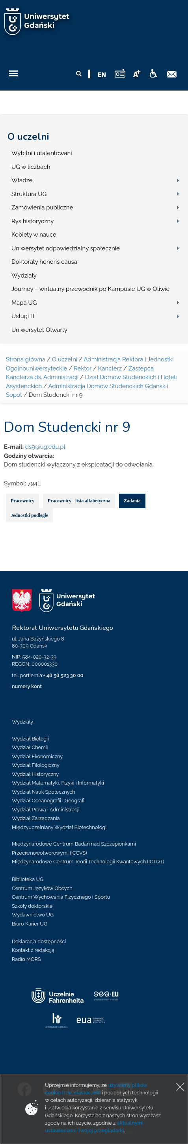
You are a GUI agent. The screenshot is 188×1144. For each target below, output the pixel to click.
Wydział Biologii (30, 739)
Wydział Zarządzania (36, 818)
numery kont (27, 686)
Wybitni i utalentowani (41, 153)
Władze (22, 180)
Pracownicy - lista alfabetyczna (79, 501)
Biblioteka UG (27, 879)
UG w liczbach (30, 166)
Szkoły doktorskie (32, 906)
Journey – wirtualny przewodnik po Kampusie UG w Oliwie (90, 288)
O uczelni (28, 136)
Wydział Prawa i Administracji (46, 810)
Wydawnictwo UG (33, 915)
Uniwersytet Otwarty (39, 329)
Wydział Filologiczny (36, 765)
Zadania (132, 501)
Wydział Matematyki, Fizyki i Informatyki (58, 783)
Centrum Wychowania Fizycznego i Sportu (61, 897)
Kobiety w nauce (33, 234)
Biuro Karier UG (29, 924)
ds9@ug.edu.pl (45, 446)
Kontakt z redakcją (33, 950)
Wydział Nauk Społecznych (43, 792)
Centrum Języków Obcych (42, 888)
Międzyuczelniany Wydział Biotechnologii (60, 827)
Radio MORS (26, 959)
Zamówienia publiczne (42, 207)
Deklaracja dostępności (39, 941)
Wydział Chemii (30, 747)
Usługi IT (23, 316)
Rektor (82, 368)
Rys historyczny (32, 221)
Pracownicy (22, 501)
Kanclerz (110, 368)
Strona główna (25, 359)
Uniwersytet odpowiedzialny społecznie (65, 248)
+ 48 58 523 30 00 (63, 675)
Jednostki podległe (29, 515)
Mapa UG (24, 302)
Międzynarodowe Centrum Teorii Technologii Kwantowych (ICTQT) (88, 861)
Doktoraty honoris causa (44, 261)
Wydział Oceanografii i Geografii (49, 800)
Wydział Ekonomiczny (37, 756)
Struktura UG (29, 194)
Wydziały (24, 275)
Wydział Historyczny (35, 774)
